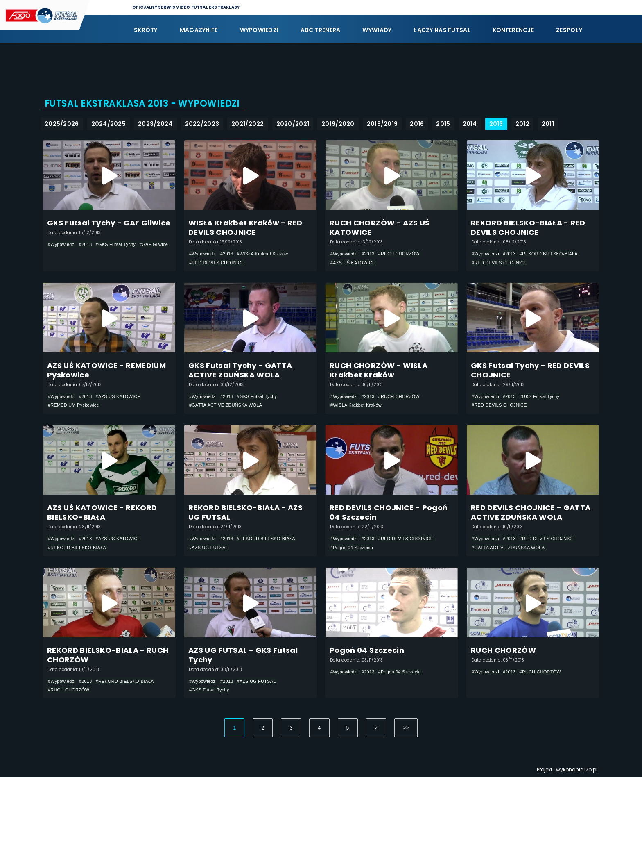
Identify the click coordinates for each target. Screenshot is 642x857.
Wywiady (376, 30)
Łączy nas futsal (442, 30)
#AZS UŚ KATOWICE (355, 269)
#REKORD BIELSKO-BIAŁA (556, 259)
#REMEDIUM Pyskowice (76, 431)
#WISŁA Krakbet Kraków (270, 259)
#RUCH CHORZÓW (406, 259)
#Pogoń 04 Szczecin (354, 594)
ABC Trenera (320, 30)
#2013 (89, 250)
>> (406, 807)
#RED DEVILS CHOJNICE (220, 269)
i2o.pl (590, 849)
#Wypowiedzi (63, 250)
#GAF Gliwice (64, 260)
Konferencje (513, 30)
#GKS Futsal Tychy (122, 250)
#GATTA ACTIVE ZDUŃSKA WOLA (229, 431)
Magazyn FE (199, 30)
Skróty (146, 30)
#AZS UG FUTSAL (211, 594)
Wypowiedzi (259, 30)
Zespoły (569, 30)
